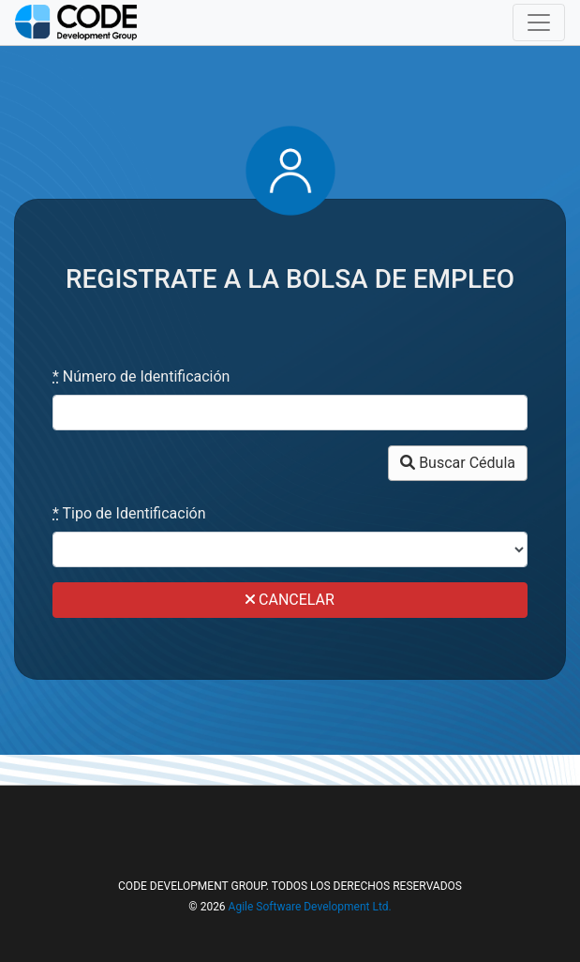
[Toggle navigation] (539, 22)
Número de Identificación (141, 376)
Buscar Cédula (457, 463)
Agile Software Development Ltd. (310, 906)
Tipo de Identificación (129, 513)
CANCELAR (290, 600)
